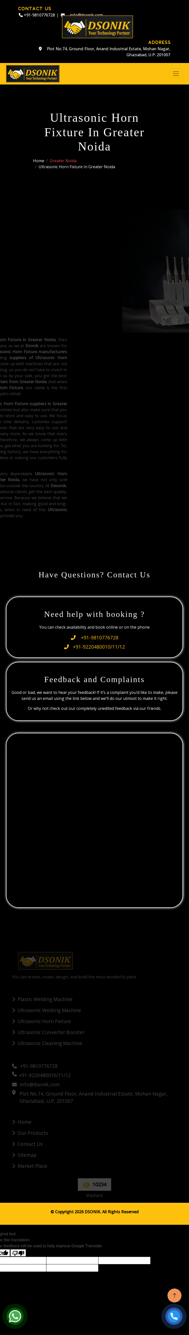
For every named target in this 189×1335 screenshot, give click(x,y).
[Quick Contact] (95, 819)
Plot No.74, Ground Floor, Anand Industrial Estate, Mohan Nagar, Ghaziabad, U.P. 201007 (104, 51)
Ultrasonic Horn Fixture (44, 1021)
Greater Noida (63, 160)
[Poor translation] (18, 1253)
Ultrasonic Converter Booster (51, 1032)
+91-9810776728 (37, 15)
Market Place (32, 1166)
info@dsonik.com (36, 1084)
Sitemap (27, 1155)
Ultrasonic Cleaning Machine (50, 1043)
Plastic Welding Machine (45, 999)
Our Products (33, 1133)
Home (38, 160)
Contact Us (30, 1144)
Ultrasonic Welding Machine (49, 1010)
